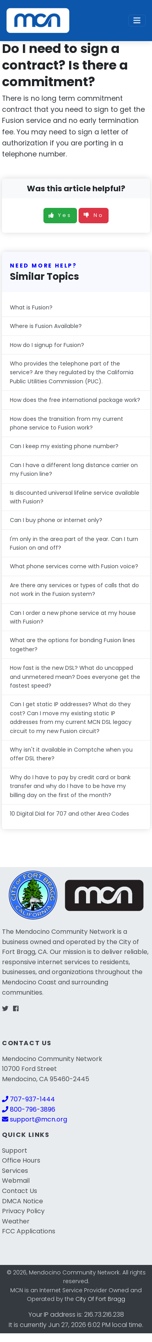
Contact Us (19, 1190)
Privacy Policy (23, 1211)
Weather (16, 1221)
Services (15, 1170)
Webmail (16, 1180)
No (94, 215)
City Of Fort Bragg (100, 1299)
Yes (60, 215)
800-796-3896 (28, 1109)
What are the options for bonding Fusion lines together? (72, 644)
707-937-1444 (28, 1099)
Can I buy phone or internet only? (56, 520)
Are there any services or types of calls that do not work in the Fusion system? (74, 589)
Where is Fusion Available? (46, 326)
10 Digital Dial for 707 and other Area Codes (69, 814)
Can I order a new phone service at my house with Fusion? (73, 617)
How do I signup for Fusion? (47, 345)
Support (14, 1150)
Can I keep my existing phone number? (64, 446)
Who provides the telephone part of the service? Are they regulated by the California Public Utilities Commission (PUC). (71, 372)
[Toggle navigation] (137, 20)
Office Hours (21, 1160)
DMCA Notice (22, 1201)
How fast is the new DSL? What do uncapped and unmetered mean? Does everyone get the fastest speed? (75, 677)
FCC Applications (28, 1231)
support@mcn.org (34, 1119)
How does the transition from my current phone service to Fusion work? (66, 423)
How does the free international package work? (75, 400)
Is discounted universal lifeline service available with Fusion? (74, 497)
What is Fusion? (31, 307)
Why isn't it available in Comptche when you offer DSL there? (71, 754)
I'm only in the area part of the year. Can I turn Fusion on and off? (74, 543)
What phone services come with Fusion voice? (74, 566)
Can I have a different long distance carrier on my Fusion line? (74, 469)
